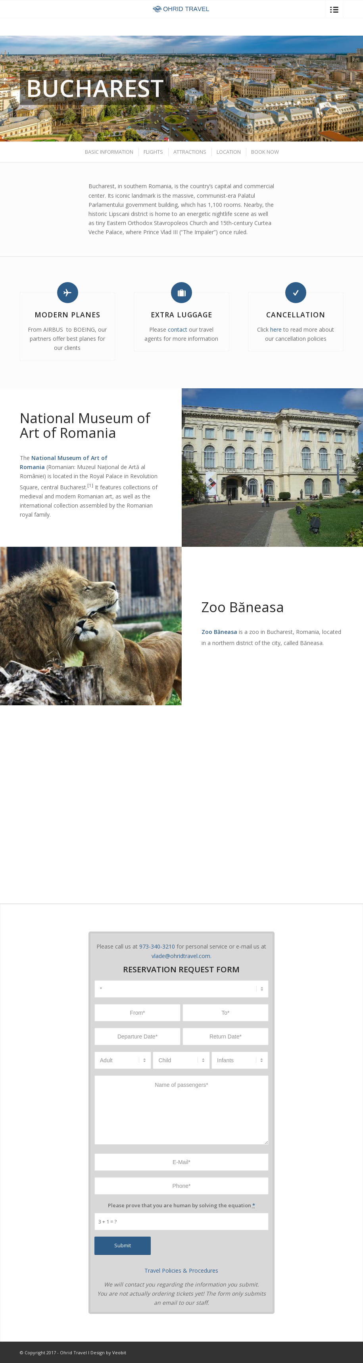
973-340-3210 (157, 946)
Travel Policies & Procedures (181, 1270)
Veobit (119, 1352)
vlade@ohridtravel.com (181, 956)
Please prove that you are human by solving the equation (181, 1205)
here (276, 329)
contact (177, 329)
